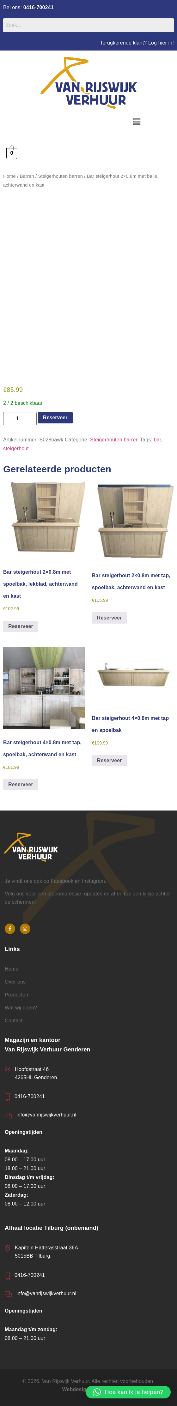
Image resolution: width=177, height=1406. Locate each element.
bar (157, 439)
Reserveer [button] (20, 626)
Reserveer (55, 417)
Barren (27, 176)
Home (9, 176)
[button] (137, 122)
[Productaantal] (20, 418)
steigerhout (16, 448)
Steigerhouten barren (60, 176)
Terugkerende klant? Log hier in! (137, 42)
